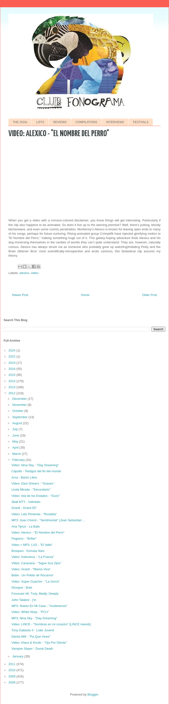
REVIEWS (59, 122)
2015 (12, 375)
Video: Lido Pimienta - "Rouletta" (34, 514)
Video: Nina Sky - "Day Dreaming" (35, 465)
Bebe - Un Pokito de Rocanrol (32, 575)
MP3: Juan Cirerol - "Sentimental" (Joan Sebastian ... (48, 520)
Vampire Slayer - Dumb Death (32, 648)
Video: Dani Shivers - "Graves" (32, 483)
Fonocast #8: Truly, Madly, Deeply (34, 593)
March (17, 454)
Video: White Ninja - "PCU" (30, 612)
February (19, 460)
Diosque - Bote (21, 587)
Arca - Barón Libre (24, 477)
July (15, 429)
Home (85, 295)
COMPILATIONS (86, 122)
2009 (12, 676)
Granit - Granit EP (23, 508)
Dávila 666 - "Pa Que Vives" (30, 636)
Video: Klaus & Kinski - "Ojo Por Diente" (39, 642)
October (18, 411)
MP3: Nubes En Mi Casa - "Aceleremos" (39, 606)
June (16, 435)
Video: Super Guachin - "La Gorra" (35, 581)
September (20, 417)
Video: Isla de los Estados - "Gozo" (35, 496)
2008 (12, 682)
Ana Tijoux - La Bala (25, 526)
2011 (12, 664)
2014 (12, 381)
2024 (12, 350)
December (20, 399)
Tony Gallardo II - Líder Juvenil (32, 630)
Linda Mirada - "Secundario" (30, 489)
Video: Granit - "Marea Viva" (30, 569)
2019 (12, 363)
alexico (24, 273)
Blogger (92, 694)
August (17, 423)
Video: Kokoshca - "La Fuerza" (32, 557)
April (16, 447)
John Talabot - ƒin (23, 600)
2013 (12, 387)
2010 (12, 670)
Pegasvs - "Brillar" (23, 538)
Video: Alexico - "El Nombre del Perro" (37, 532)
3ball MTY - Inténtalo (25, 502)
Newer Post (20, 295)
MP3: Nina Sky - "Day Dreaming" (34, 618)
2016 (12, 369)
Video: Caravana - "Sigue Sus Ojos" (36, 563)
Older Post (149, 295)
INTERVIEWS (115, 122)
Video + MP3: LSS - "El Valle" (31, 545)
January (18, 656)
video (34, 273)
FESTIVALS (140, 122)
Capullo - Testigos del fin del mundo (36, 471)
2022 (12, 356)
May (15, 441)
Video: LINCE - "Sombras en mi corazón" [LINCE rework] (51, 624)
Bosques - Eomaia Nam (27, 551)
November (20, 405)
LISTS (40, 122)
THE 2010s (20, 122)
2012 (12, 393)
